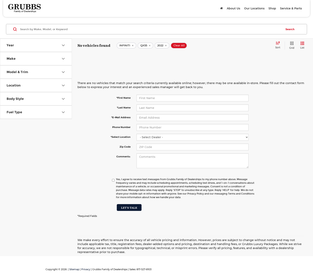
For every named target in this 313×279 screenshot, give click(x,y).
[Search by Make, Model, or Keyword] (151, 29)
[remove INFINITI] (126, 46)
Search (289, 29)
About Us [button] (233, 8)
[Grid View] (291, 45)
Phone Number (121, 127)
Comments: (123, 156)
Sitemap (74, 269)
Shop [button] (272, 8)
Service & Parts (291, 8)
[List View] (302, 45)
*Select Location (121, 136)
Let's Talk (129, 207)
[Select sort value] (279, 45)
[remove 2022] (162, 46)
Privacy (85, 269)
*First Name (123, 97)
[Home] (221, 8)
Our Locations (254, 8)
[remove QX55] (145, 46)
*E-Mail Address (121, 117)
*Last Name (124, 107)
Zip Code (125, 146)
